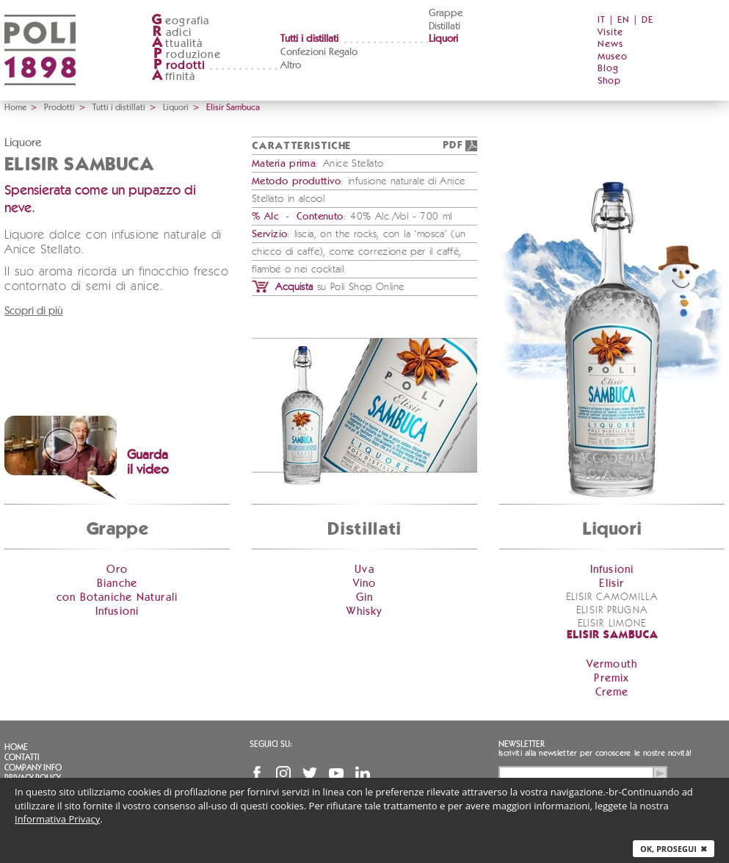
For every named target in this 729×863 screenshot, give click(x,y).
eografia (180, 20)
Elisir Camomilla (612, 597)
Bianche (117, 583)
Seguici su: (271, 744)
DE (647, 20)
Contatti (22, 757)
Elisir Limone (612, 623)
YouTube (336, 773)
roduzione (186, 54)
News (610, 44)
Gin (365, 597)
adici (171, 32)
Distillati (444, 26)
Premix (611, 678)
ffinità (173, 76)
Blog (608, 68)
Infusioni (117, 611)
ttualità (177, 43)
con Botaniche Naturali (117, 597)
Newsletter (521, 744)
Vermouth (612, 664)
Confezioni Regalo (319, 52)
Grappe (446, 13)
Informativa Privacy (57, 819)
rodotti (178, 65)
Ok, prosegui (673, 848)
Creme (612, 692)
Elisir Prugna (612, 610)
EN (623, 20)
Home (15, 107)
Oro (117, 569)
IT (602, 20)
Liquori (443, 39)
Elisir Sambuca (612, 635)
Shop (609, 81)
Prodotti (59, 107)
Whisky (364, 611)
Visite (610, 32)
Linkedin (362, 773)
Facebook (257, 773)
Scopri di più (33, 311)
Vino (365, 583)
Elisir (611, 583)
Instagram (283, 773)
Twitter (309, 773)
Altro (290, 65)
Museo (613, 57)
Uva (364, 569)
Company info (33, 767)
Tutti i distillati (309, 39)
